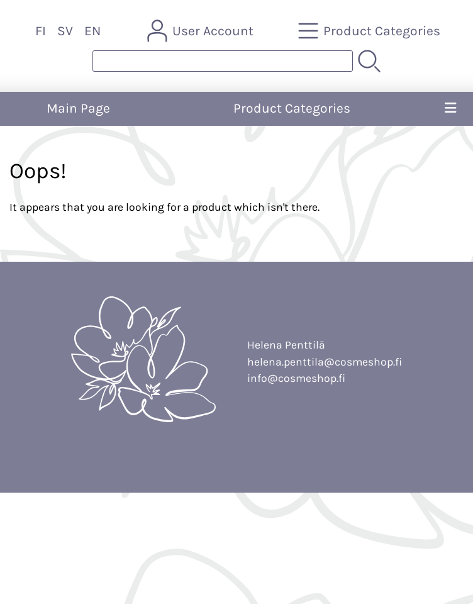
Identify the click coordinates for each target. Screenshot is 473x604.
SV (65, 30)
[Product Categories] (370, 31)
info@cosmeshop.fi (296, 378)
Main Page (78, 108)
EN (92, 30)
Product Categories (291, 108)
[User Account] (201, 31)
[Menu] (450, 109)
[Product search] (222, 61)
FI (40, 30)
